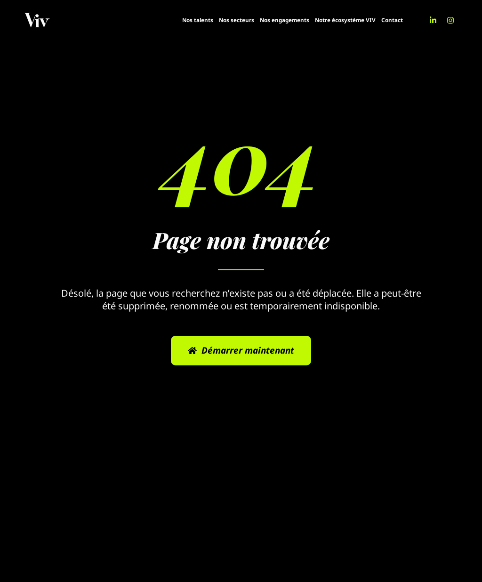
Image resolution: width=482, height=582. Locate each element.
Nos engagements (284, 20)
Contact (392, 20)
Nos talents (197, 20)
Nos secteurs (236, 20)
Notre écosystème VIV (345, 20)
